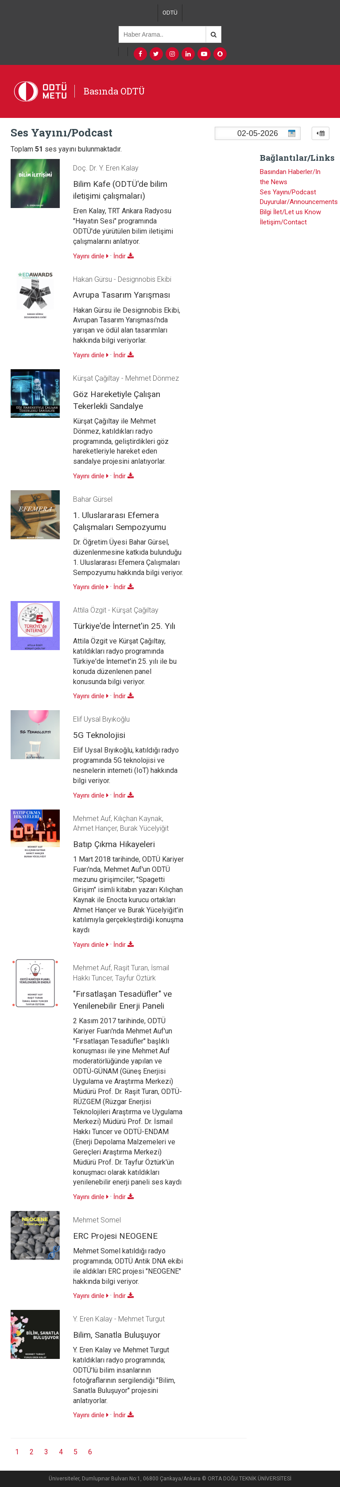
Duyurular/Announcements (299, 202)
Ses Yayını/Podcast (288, 192)
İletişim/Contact (283, 222)
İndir (123, 256)
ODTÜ (170, 12)
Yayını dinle (90, 256)
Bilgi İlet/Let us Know (290, 212)
